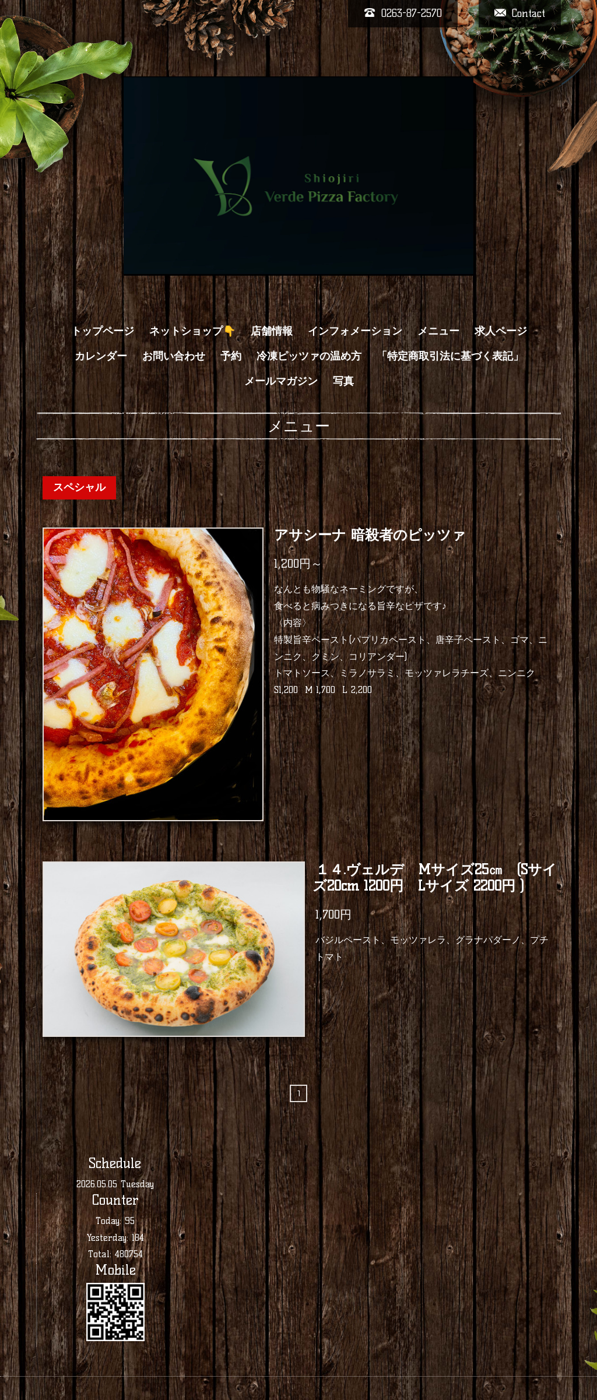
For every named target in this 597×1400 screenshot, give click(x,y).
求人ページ (501, 331)
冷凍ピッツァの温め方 (309, 356)
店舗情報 (272, 331)
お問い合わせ (173, 356)
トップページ (102, 331)
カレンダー (101, 356)
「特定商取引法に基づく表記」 (450, 356)
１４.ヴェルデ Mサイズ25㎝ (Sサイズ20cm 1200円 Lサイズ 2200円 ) (434, 878)
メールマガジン (281, 381)
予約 (230, 356)
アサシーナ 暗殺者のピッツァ (370, 535)
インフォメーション (355, 331)
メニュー (438, 331)
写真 (343, 381)
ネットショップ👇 (192, 331)
